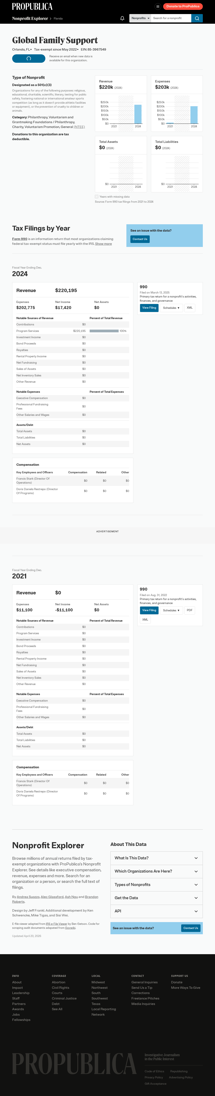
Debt (56, 1004)
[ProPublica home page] (74, 1063)
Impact (17, 988)
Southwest (100, 998)
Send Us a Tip (141, 988)
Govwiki (70, 928)
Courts (57, 993)
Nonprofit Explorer (30, 18)
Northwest (100, 988)
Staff (16, 998)
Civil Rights (60, 988)
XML (190, 307)
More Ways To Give (185, 988)
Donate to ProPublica (182, 6)
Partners (19, 1004)
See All (57, 1009)
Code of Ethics (154, 1071)
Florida (58, 19)
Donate (176, 982)
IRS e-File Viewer (56, 924)
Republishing (178, 1071)
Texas (96, 1004)
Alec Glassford (52, 897)
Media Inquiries (143, 1004)
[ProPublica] (32, 6)
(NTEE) (79, 127)
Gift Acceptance (155, 1084)
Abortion (58, 982)
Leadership (21, 993)
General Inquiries (144, 982)
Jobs (16, 1014)
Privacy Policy (154, 1077)
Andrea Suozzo (28, 897)
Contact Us (140, 239)
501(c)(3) (45, 85)
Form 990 (19, 239)
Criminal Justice (64, 998)
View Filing (149, 307)
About (17, 982)
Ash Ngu (71, 897)
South (96, 993)
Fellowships (21, 1020)
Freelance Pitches (145, 998)
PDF (190, 610)
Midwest (98, 982)
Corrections (140, 993)
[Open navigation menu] (158, 6)
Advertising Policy (181, 1077)
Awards (18, 1009)
